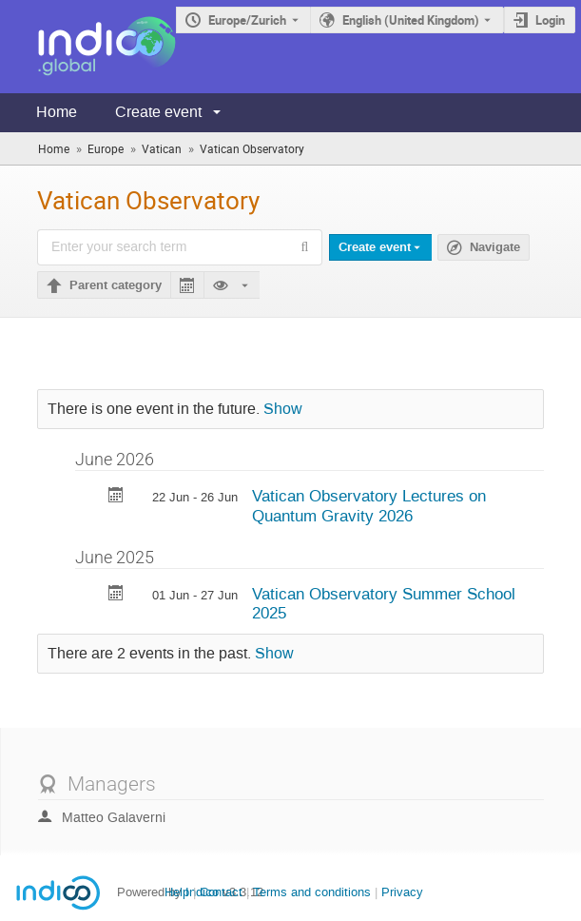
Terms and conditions (312, 892)
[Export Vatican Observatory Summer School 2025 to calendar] (116, 595)
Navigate (495, 247)
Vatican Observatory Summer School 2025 (383, 603)
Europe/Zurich (247, 20)
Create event (158, 112)
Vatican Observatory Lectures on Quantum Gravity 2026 (369, 505)
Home (56, 112)
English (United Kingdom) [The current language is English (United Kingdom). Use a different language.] (410, 20)
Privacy (402, 892)
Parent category (115, 285)
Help (177, 892)
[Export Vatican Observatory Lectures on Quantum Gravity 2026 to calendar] (116, 497)
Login (550, 20)
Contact (221, 892)
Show (282, 409)
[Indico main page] (88, 46)
